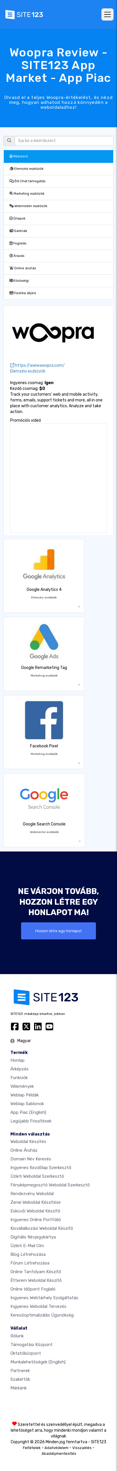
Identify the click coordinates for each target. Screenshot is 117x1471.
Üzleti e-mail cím (27, 1245)
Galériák (18, 231)
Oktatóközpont (25, 1353)
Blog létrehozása (28, 1254)
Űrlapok (17, 218)
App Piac (28, 1112)
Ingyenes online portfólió (35, 1219)
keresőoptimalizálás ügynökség (42, 1315)
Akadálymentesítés (59, 1453)
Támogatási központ (31, 1344)
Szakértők (20, 1379)
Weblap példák (24, 1095)
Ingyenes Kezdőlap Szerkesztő (40, 1167)
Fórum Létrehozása (29, 1263)
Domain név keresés (30, 1159)
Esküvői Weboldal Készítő (35, 1211)
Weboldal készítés (28, 1141)
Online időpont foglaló (32, 1289)
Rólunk (17, 1336)
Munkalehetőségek (38, 1362)
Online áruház (23, 268)
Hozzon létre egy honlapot (58, 931)
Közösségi (19, 281)
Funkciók (19, 1077)
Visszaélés (82, 1448)
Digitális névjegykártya (33, 1237)
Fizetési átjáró (23, 293)
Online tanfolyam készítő (35, 1271)
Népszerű (19, 156)
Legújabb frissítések (30, 1121)
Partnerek (20, 1370)
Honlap (17, 1060)
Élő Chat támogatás (27, 181)
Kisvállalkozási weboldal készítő (41, 1228)
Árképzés (19, 1069)
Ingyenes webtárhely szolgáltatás (44, 1297)
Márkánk (18, 1388)
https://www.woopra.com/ (37, 365)
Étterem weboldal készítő (36, 1280)
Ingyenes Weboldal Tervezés (38, 1306)
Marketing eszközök (27, 194)
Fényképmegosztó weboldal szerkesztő (50, 1185)
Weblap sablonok (27, 1103)
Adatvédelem (56, 1448)
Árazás (17, 256)
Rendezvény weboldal (32, 1193)
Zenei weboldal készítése (35, 1202)
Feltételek (32, 1448)
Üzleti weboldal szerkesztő (37, 1176)
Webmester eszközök (28, 206)
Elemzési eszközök (27, 169)
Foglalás (18, 243)
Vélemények (22, 1086)
